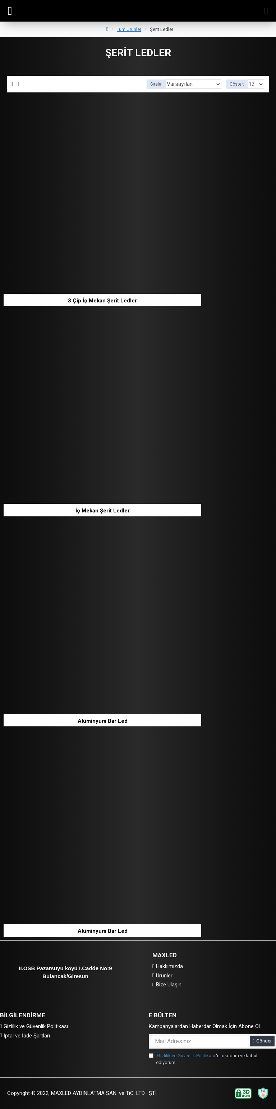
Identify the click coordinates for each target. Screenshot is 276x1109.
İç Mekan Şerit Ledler (102, 510)
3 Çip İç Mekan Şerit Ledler (102, 300)
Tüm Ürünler (129, 29)
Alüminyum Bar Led (103, 721)
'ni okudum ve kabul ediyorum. (203, 1058)
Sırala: (156, 84)
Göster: (237, 84)
